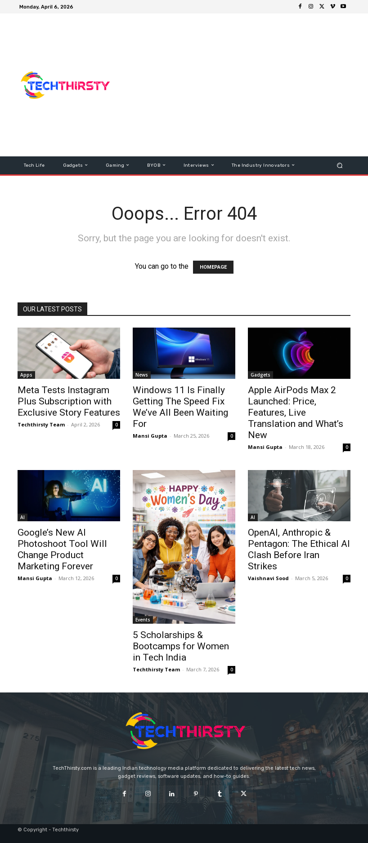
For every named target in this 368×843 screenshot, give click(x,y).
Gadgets (260, 375)
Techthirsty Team (41, 424)
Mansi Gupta (150, 435)
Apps (26, 375)
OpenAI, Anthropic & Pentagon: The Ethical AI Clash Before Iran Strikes (299, 549)
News (141, 375)
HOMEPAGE (213, 267)
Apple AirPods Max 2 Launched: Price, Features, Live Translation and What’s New (295, 412)
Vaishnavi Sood (268, 578)
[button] (340, 165)
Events (142, 620)
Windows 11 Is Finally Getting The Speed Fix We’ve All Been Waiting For (180, 407)
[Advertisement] (244, 85)
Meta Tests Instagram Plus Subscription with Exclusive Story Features (69, 401)
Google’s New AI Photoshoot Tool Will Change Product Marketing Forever (62, 549)
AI (22, 517)
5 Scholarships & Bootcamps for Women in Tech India (181, 646)
